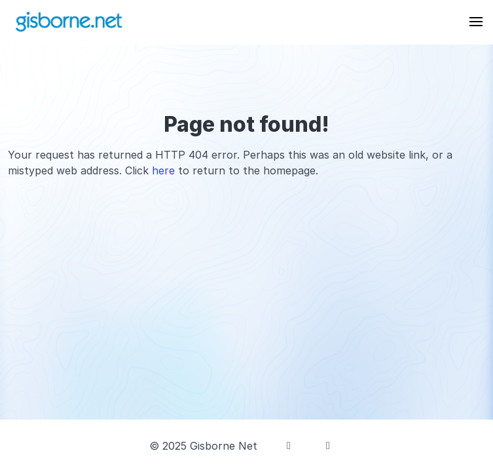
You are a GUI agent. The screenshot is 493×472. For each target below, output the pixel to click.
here (163, 170)
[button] (476, 22)
